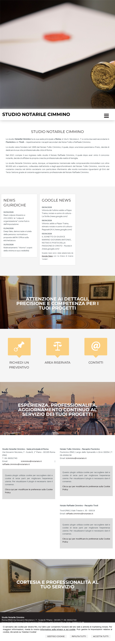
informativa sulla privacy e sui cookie (57, 629)
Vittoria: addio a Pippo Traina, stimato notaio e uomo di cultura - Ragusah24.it (57, 226)
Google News (47, 256)
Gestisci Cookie (56, 636)
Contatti (95, 362)
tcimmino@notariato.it (31, 461)
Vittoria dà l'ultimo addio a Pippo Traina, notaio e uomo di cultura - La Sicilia (57, 213)
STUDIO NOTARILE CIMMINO (36, 114)
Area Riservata (57, 362)
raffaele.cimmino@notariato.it (16, 464)
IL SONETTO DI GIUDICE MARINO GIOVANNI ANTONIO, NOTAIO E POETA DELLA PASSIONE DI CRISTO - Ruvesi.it (57, 242)
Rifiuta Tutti (79, 636)
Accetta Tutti (100, 636)
